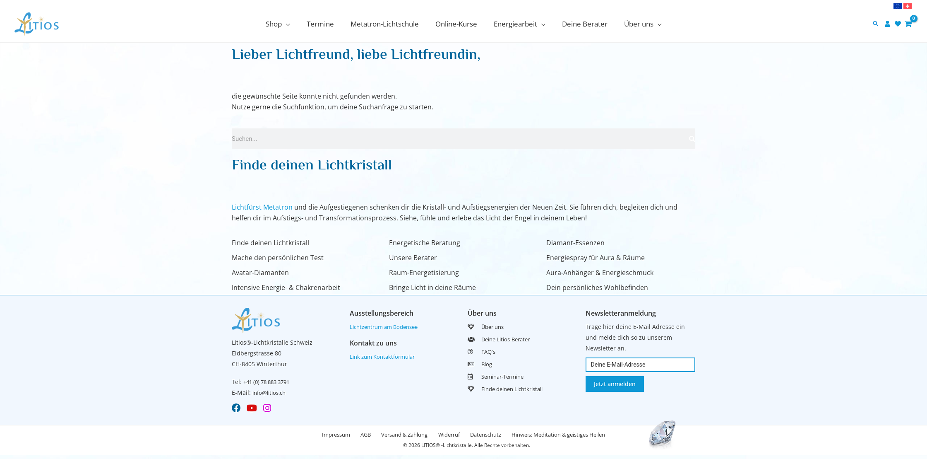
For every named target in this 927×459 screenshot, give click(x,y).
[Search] (692, 138)
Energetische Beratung (424, 242)
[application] (293, 24)
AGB (356, 437)
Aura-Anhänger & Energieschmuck (599, 272)
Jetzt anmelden (615, 384)
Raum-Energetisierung (424, 272)
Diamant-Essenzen (575, 242)
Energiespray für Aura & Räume (595, 257)
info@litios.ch (271, 392)
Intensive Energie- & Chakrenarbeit (286, 287)
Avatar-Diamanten (260, 272)
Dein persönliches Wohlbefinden (597, 287)
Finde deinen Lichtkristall (270, 242)
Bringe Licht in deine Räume (432, 287)
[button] (875, 24)
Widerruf (452, 437)
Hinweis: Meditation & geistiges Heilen (573, 437)
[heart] (899, 24)
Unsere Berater (413, 257)
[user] (888, 24)
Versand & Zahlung (401, 437)
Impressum (321, 437)
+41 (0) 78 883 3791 (269, 382)
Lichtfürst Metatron (262, 207)
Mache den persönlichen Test (278, 257)
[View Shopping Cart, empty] (908, 24)
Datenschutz (494, 437)
